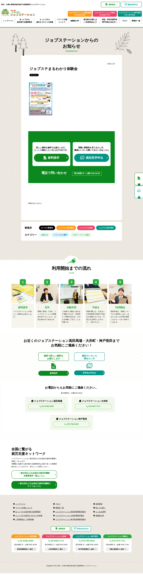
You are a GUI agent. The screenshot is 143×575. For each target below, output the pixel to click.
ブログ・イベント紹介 (82, 236)
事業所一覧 (136, 21)
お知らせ (44, 236)
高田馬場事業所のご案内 (25, 551)
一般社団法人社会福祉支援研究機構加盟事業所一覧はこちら (34, 475)
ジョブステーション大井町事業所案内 (69, 517)
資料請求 (51, 158)
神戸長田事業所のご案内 (86, 551)
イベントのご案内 (61, 236)
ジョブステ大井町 (87, 228)
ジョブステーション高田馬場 (26, 538)
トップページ (8, 21)
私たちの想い (101, 509)
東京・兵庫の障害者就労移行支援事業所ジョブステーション (23, 4)
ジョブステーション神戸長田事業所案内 (70, 521)
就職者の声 (75, 21)
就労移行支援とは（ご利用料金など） (90, 20)
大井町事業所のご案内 (55, 551)
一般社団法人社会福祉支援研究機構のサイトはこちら (34, 486)
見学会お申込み (89, 374)
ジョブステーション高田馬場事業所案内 (70, 513)
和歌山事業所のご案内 (117, 551)
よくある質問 (101, 513)
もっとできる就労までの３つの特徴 (44, 20)
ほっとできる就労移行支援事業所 (24, 20)
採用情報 (99, 505)
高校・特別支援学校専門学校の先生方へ (109, 20)
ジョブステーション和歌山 (117, 538)
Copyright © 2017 (52, 568)
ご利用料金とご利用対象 (24, 521)
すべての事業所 (47, 228)
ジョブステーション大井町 (56, 538)
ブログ (124, 21)
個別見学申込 (91, 158)
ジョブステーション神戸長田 (87, 538)
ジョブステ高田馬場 (66, 228)
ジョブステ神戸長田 (107, 228)
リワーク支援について (62, 20)
